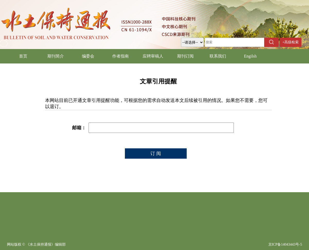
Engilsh (250, 56)
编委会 (88, 56)
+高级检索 (290, 42)
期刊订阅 (185, 56)
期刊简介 (55, 56)
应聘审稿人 (153, 56)
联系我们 (218, 56)
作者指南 (120, 56)
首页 (23, 56)
